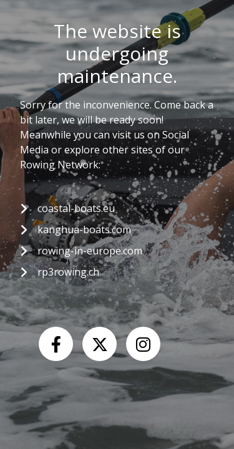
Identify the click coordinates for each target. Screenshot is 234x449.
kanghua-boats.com (84, 229)
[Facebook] (56, 344)
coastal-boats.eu (76, 208)
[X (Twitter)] (99, 344)
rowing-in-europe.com (89, 251)
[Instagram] (143, 344)
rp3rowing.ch (68, 272)
